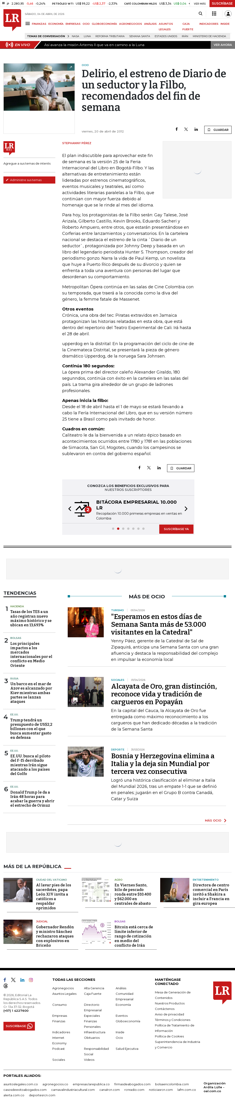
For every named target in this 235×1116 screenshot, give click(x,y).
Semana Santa (139, 36)
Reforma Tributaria (110, 36)
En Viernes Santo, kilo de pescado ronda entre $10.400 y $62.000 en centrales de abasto (133, 894)
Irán (185, 36)
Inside (120, 1032)
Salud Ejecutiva (127, 1048)
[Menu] (28, 23)
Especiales (92, 1015)
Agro (119, 879)
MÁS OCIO (213, 820)
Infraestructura (94, 1032)
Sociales (58, 1059)
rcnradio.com (134, 1089)
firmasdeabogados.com (132, 1084)
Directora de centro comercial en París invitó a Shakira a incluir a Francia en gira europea (211, 894)
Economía (123, 1004)
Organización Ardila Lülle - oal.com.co (215, 1087)
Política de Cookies (169, 1036)
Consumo (59, 1004)
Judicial (42, 921)
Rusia (14, 678)
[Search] (200, 13)
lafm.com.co (186, 1089)
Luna (87, 36)
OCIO (86, 23)
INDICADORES (208, 23)
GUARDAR (218, 130)
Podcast (58, 1048)
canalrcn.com (109, 1089)
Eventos (122, 1015)
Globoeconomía (128, 1021)
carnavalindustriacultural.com (73, 1089)
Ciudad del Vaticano (51, 879)
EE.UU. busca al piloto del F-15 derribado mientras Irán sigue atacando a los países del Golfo (30, 765)
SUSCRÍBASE (222, 3)
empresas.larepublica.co (91, 1084)
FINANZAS (39, 23)
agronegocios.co (55, 1084)
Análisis (121, 988)
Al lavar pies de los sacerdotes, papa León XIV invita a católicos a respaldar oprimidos (53, 896)
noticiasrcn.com (161, 1089)
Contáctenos (164, 1009)
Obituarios (92, 1037)
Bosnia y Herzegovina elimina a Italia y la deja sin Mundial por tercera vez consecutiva (163, 764)
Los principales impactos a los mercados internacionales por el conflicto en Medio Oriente (31, 654)
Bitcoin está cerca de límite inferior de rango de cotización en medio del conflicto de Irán (134, 936)
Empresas (59, 1015)
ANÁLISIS (150, 23)
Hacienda (17, 606)
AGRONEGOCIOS (130, 23)
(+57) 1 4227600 (15, 1010)
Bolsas (15, 638)
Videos (89, 1059)
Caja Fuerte (92, 993)
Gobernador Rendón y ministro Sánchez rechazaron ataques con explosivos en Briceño (55, 936)
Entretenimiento (206, 879)
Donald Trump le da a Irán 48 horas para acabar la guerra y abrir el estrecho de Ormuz (32, 799)
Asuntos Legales (64, 993)
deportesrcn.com (42, 1095)
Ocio (119, 1037)
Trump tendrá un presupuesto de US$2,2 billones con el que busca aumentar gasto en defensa (31, 729)
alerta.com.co (13, 1095)
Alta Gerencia (94, 988)
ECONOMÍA (56, 23)
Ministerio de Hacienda (209, 36)
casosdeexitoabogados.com (25, 1089)
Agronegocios (63, 988)
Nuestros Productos (170, 1003)
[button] (68, 509)
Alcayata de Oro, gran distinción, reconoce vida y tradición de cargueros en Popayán (164, 694)
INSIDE (225, 23)
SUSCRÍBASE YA (176, 529)
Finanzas (58, 1021)
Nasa (75, 36)
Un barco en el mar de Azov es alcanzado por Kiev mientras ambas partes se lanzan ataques (31, 693)
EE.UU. (14, 714)
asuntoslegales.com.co (20, 1084)
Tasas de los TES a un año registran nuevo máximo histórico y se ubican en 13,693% (31, 618)
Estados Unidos (166, 36)
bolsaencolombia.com (172, 1084)
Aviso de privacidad (169, 1014)
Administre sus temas (24, 180)
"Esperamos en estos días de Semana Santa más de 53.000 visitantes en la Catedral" (158, 624)
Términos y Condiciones (172, 1020)
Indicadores (61, 1032)
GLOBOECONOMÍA (104, 23)
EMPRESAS (73, 23)
